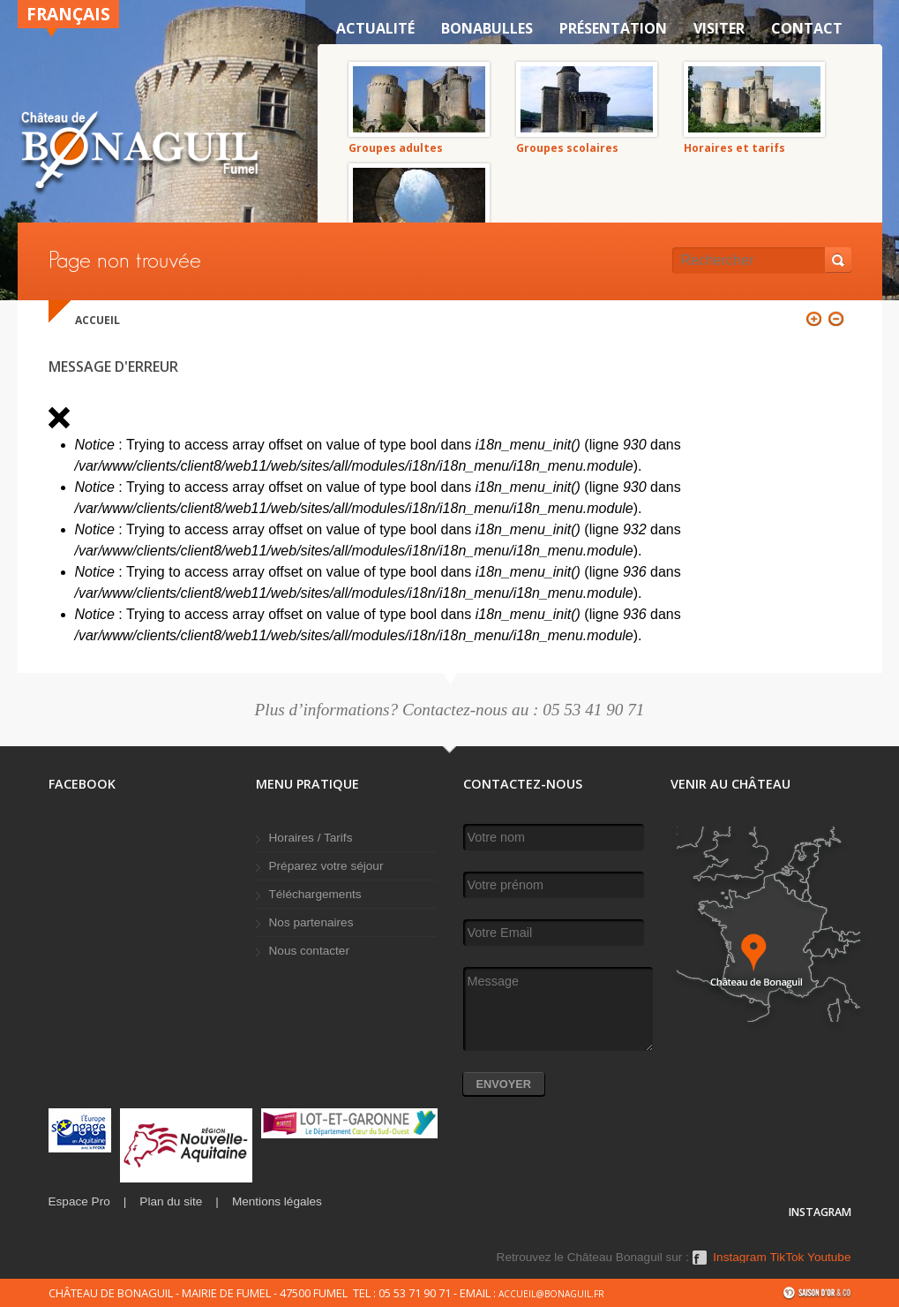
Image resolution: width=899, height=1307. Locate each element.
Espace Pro (79, 1201)
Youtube (828, 1257)
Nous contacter (309, 950)
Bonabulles (487, 28)
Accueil (97, 320)
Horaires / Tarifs (311, 837)
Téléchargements (315, 894)
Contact (807, 28)
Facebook (700, 1264)
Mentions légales (277, 1201)
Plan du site (170, 1201)
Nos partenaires (311, 922)
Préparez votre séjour (326, 866)
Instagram (739, 1257)
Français (68, 14)
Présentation (613, 28)
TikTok (787, 1257)
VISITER (719, 28)
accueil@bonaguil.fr (551, 1294)
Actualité (375, 28)
